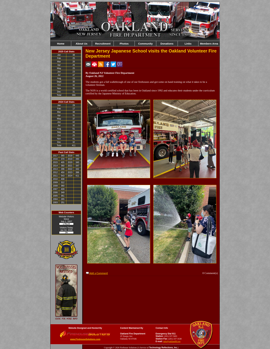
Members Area (209, 43)
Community (145, 43)
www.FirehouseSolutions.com (85, 339)
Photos (124, 43)
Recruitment (103, 43)
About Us (82, 43)
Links (188, 43)
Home (60, 43)
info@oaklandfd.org (171, 341)
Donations (166, 43)
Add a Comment (98, 273)
